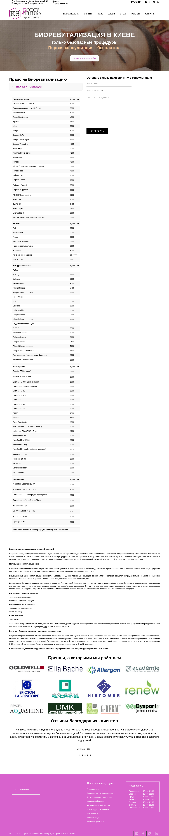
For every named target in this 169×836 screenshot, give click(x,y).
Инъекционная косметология (99, 797)
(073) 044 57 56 (36, 3)
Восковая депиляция (96, 821)
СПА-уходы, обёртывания (98, 809)
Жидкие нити (92, 813)
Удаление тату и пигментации (100, 793)
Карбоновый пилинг (95, 801)
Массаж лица (92, 817)
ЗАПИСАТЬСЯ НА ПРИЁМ (84, 58)
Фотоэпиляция (93, 789)
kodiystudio (24, 789)
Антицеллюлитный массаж (98, 805)
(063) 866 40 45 (61, 3)
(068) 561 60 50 (20, 3)
